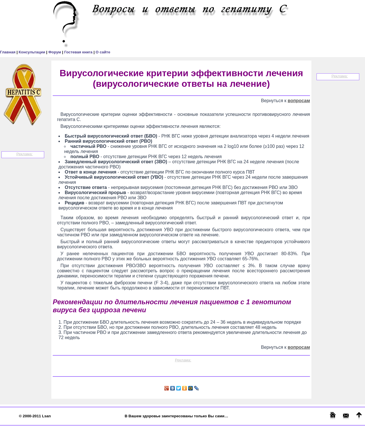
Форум (55, 52)
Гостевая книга (79, 52)
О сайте (103, 52)
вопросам (299, 100)
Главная (8, 52)
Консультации (32, 52)
